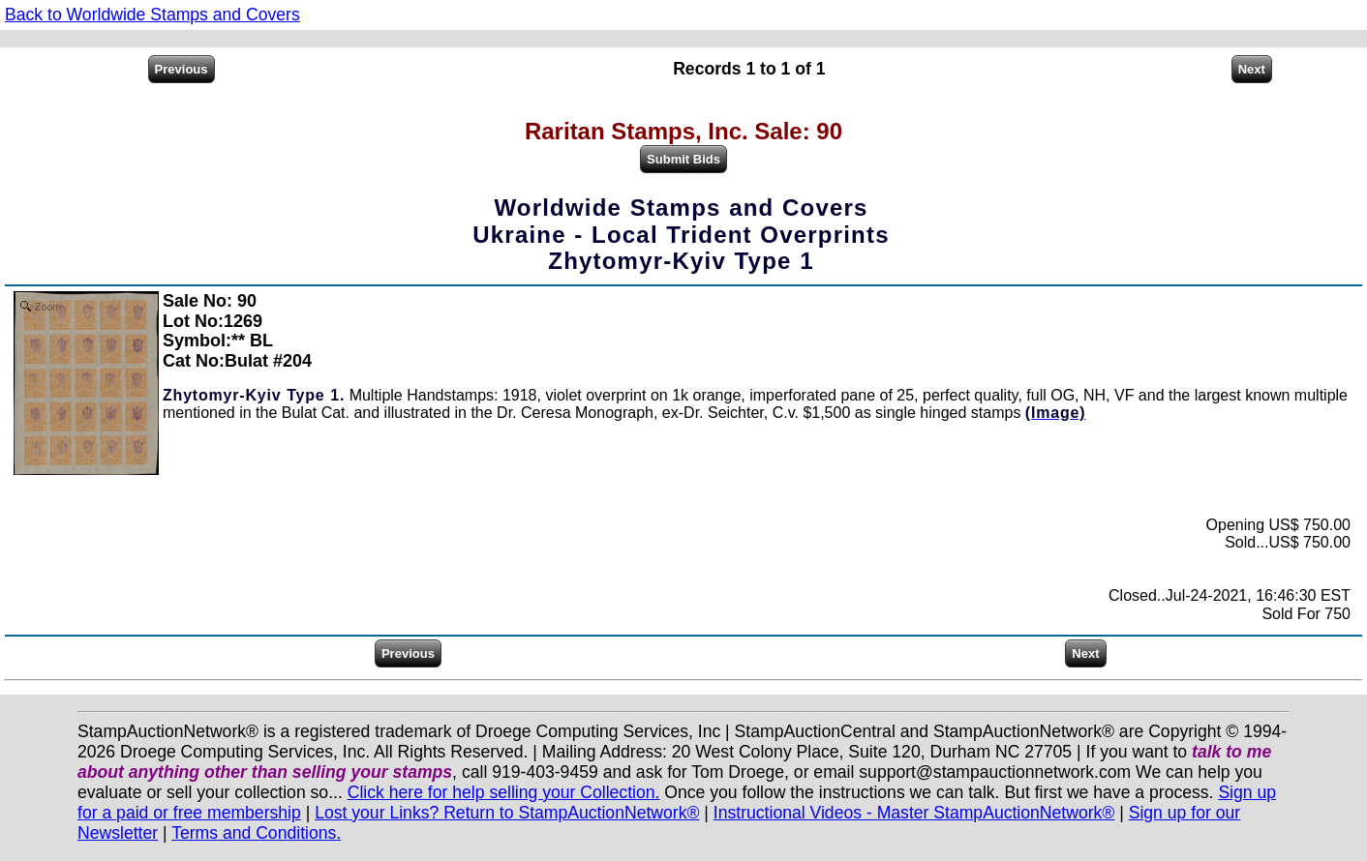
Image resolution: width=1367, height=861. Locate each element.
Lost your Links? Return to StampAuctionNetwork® (507, 812)
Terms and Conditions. (256, 833)
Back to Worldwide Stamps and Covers (152, 14)
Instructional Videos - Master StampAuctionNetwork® (914, 812)
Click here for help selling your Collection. (504, 792)
